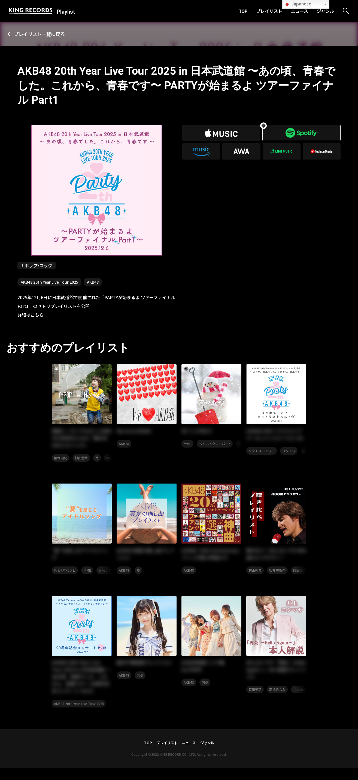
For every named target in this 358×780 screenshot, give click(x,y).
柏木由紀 (60, 459)
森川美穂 (255, 701)
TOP (243, 11)
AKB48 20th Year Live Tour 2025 (49, 282)
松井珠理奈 (277, 573)
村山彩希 (255, 573)
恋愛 (140, 686)
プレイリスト (269, 11)
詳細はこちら (30, 315)
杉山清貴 (81, 459)
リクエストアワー (261, 452)
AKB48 (93, 282)
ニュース (299, 11)
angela (111, 459)
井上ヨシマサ (303, 701)
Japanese (297, 4)
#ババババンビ (65, 573)
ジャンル (325, 11)
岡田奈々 (299, 573)
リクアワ (288, 452)
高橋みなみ (277, 701)
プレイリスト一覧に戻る (42, 34)
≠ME (187, 444)
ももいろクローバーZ (214, 444)
